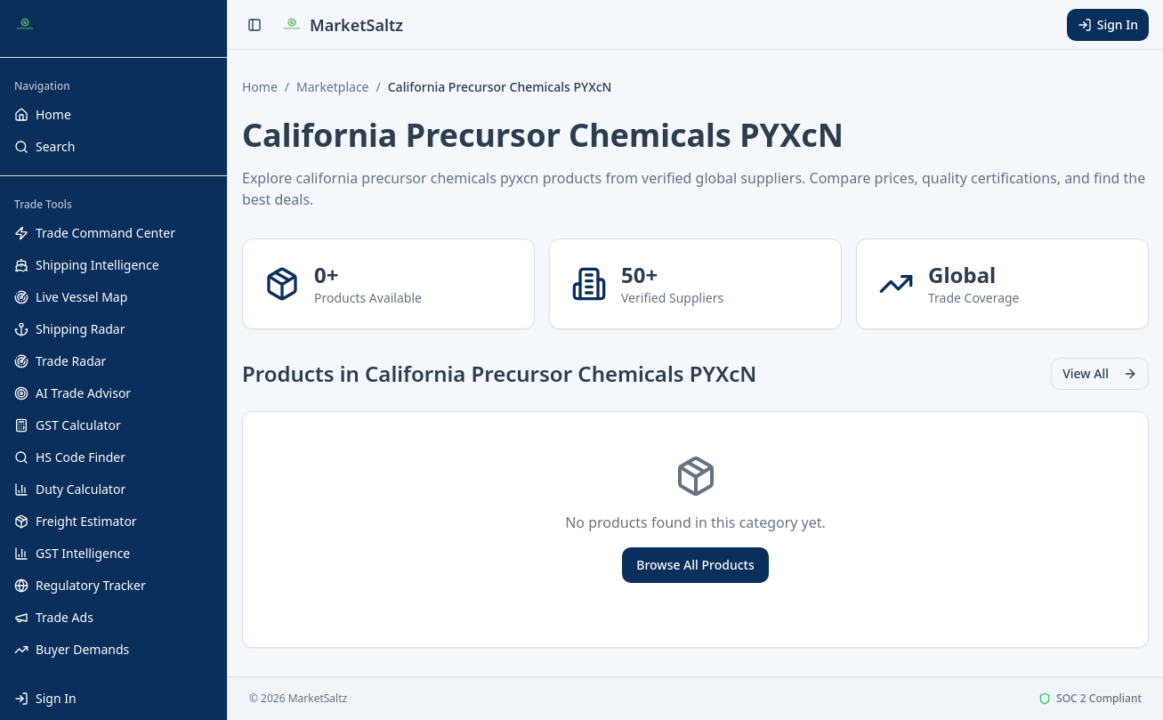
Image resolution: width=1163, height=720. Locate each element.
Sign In (1108, 24)
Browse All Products (695, 564)
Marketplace (332, 86)
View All (1099, 373)
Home (260, 86)
